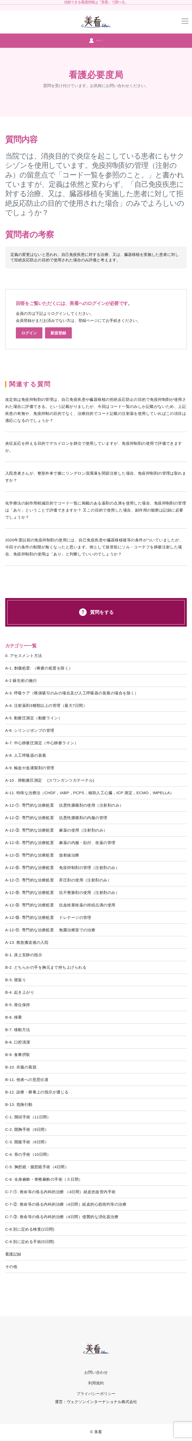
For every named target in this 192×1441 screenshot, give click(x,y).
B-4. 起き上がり (19, 992)
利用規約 (96, 1383)
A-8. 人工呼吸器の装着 (25, 755)
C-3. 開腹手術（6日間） (27, 1142)
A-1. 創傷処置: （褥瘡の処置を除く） (39, 668)
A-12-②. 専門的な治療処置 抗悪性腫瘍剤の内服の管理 (56, 817)
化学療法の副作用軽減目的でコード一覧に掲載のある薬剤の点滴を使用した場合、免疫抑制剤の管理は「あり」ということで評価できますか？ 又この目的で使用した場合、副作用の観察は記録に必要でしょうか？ (95, 510)
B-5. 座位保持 (17, 1004)
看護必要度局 (96, 75)
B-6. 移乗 (13, 1017)
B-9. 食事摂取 (17, 1054)
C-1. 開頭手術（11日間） (28, 1117)
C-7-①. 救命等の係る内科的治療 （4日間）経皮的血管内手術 (60, 1192)
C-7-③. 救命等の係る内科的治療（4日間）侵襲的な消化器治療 (61, 1216)
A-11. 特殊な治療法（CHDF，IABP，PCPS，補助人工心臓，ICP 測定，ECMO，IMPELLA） (89, 793)
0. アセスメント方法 (23, 655)
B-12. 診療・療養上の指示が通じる (37, 1092)
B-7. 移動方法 (17, 1029)
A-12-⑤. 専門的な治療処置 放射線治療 (42, 855)
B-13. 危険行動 (19, 1104)
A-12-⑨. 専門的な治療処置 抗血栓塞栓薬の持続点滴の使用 (60, 905)
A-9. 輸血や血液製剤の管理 (29, 768)
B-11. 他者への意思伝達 (26, 1079)
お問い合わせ (96, 1372)
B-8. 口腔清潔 (17, 1042)
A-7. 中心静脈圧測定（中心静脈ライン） (41, 743)
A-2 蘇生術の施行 (21, 680)
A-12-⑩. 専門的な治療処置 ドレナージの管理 (48, 917)
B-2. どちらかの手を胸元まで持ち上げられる (45, 967)
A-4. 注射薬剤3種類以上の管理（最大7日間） (46, 705)
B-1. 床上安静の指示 (23, 955)
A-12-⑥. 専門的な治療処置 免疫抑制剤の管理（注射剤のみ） (62, 867)
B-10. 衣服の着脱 (20, 1067)
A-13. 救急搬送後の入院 (26, 942)
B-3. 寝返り (15, 980)
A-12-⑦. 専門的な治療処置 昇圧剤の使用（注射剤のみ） (58, 880)
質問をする (95, 612)
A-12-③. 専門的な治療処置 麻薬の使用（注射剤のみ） (56, 830)
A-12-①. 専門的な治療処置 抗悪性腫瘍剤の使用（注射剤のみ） (64, 805)
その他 (11, 1266)
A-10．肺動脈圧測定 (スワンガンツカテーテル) (49, 780)
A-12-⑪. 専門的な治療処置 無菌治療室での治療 (50, 930)
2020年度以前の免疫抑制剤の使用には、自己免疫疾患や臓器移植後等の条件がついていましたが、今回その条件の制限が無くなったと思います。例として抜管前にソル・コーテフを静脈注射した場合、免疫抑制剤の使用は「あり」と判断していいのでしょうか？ (94, 547)
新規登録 (58, 333)
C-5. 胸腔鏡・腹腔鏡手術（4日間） (37, 1167)
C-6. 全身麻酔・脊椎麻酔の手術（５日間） (43, 1179)
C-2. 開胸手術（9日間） (27, 1129)
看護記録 (13, 1254)
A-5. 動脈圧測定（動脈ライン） (33, 718)
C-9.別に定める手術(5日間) (29, 1241)
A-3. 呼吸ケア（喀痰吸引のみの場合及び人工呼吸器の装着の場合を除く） (72, 693)
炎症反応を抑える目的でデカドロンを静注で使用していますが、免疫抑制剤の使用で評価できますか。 (93, 447)
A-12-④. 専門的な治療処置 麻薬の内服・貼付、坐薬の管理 (60, 842)
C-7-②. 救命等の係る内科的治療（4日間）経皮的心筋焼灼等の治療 (65, 1204)
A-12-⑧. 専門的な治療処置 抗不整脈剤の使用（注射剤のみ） (62, 892)
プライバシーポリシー (96, 1393)
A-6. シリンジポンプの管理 (29, 730)
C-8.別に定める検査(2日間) (29, 1229)
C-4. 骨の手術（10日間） (28, 1154)
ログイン (96, 40)
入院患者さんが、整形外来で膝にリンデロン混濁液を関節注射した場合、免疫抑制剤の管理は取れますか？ (95, 476)
